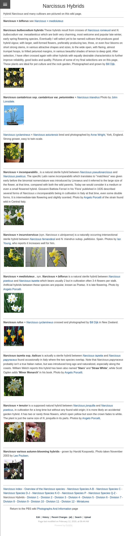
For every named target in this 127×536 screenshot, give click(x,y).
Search (78, 517)
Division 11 (52, 501)
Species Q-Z (102, 493)
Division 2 (46, 497)
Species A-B (80, 489)
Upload (87, 517)
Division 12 (68, 501)
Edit (38, 517)
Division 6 (101, 497)
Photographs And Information (54, 508)
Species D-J (16, 493)
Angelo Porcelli (92, 197)
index (12, 489)
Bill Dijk (110, 64)
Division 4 (74, 497)
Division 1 (32, 497)
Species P (74, 493)
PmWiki (69, 525)
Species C (108, 489)
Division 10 (37, 501)
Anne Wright (98, 134)
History (45, 517)
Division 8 (9, 501)
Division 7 (115, 497)
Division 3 (60, 497)
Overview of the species (44, 489)
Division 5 (88, 497)
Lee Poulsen (20, 455)
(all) (70, 517)
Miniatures (83, 501)
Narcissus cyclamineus (39, 322)
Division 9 (23, 501)
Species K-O (46, 493)
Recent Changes (59, 517)
